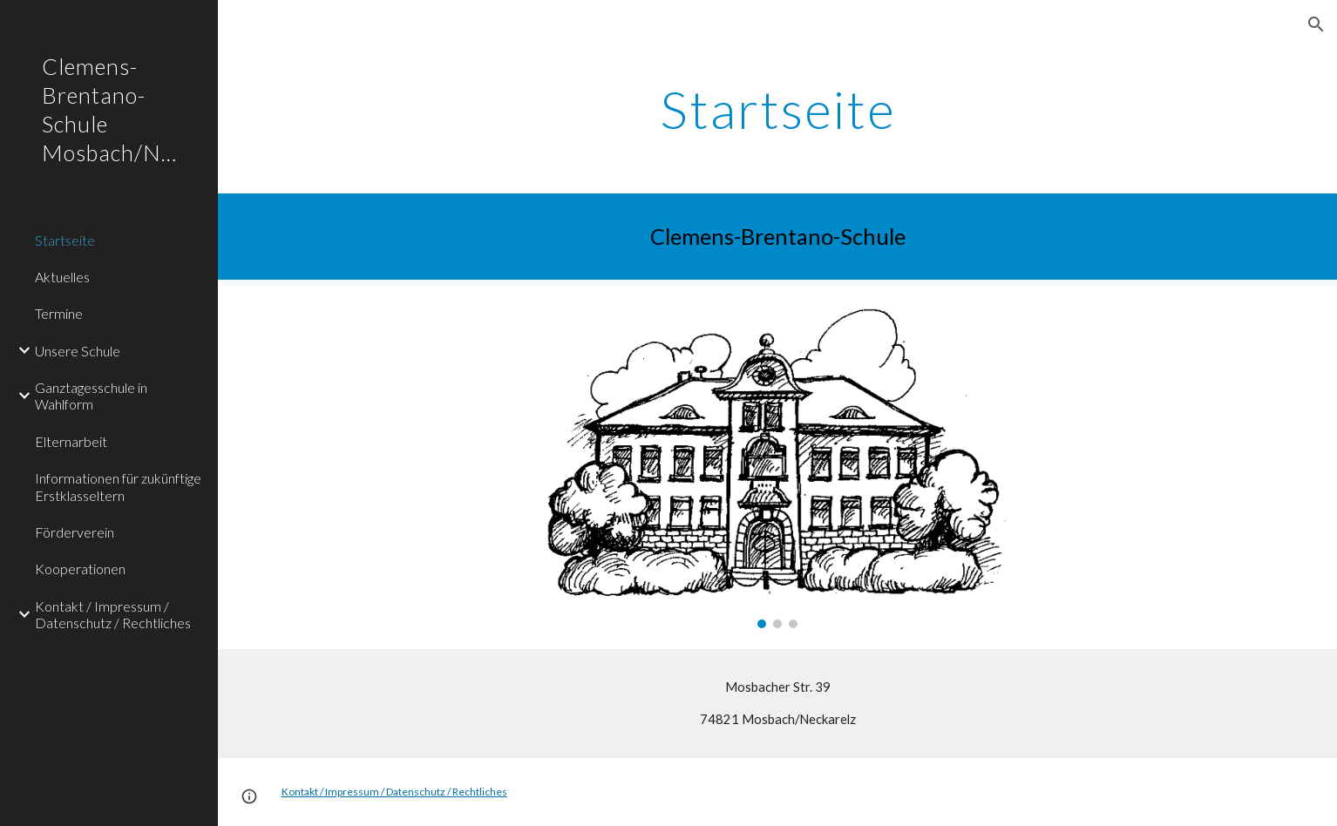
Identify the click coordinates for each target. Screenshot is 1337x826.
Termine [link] (59, 313)
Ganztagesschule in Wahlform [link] (91, 395)
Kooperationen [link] (80, 568)
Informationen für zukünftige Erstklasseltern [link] (118, 486)
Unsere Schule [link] (77, 350)
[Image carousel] (777, 464)
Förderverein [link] (74, 532)
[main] (777, 109)
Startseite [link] (65, 240)
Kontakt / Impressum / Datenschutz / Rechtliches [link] (113, 614)
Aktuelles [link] (62, 276)
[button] (1316, 24)
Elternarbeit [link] (71, 441)
